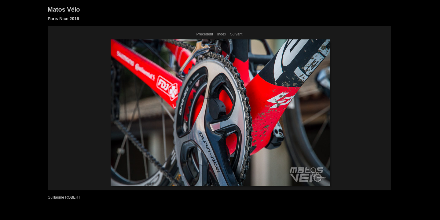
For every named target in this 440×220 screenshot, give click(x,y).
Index (221, 34)
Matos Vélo (64, 9)
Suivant (236, 34)
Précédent (204, 34)
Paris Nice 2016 (63, 18)
